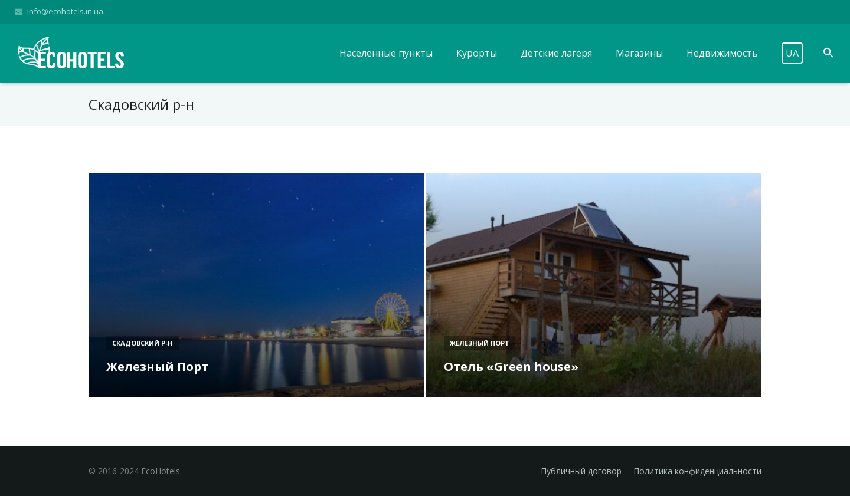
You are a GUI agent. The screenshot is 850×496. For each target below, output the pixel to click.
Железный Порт (479, 343)
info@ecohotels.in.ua (65, 11)
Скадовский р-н (142, 343)
